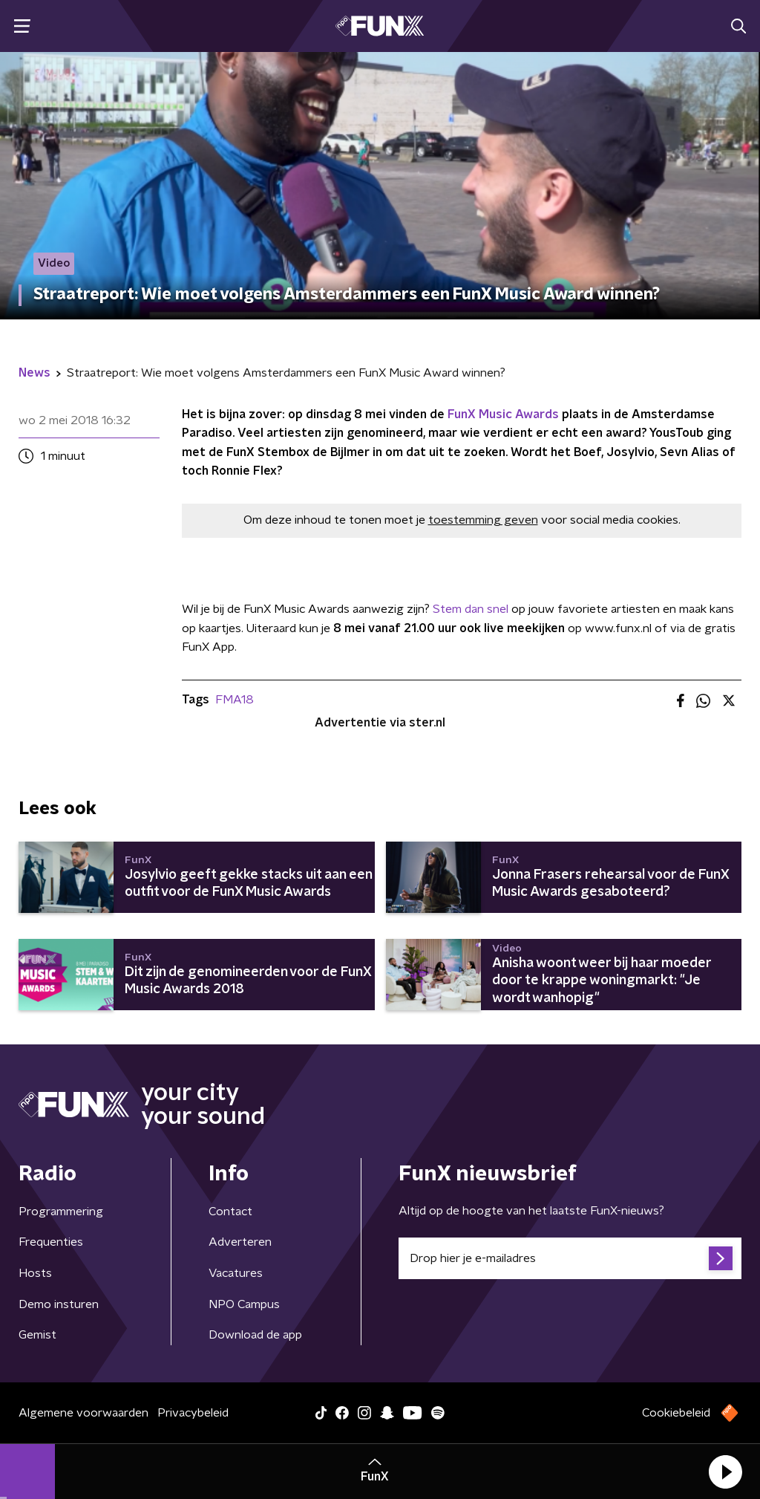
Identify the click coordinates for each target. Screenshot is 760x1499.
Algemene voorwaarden (83, 1413)
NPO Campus (244, 1304)
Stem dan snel (470, 609)
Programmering (61, 1211)
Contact (230, 1211)
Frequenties (51, 1242)
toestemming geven (483, 520)
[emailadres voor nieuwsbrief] (570, 1258)
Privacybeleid (193, 1413)
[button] (725, 1471)
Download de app (255, 1335)
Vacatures (236, 1273)
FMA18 (234, 700)
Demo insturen (59, 1304)
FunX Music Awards (503, 414)
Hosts (35, 1273)
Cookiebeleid (676, 1413)
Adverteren (240, 1242)
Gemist (37, 1335)
